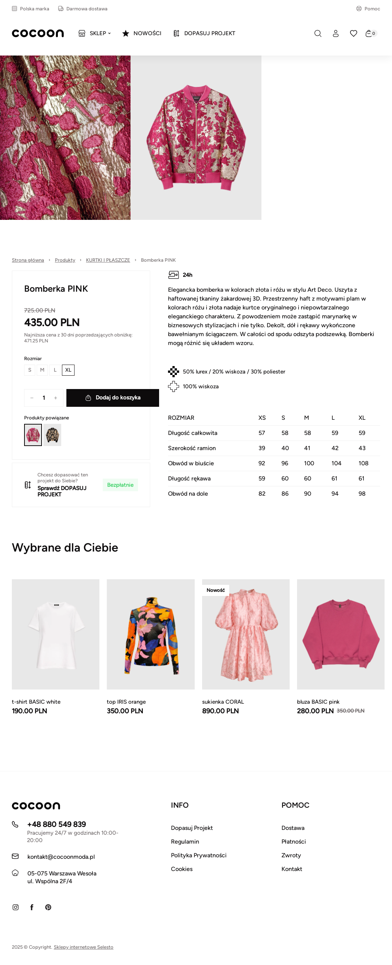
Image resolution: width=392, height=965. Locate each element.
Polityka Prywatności (199, 855)
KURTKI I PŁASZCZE (108, 260)
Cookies (181, 868)
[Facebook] (31, 907)
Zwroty (291, 855)
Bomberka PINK (158, 260)
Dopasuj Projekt (192, 827)
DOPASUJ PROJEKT (61, 491)
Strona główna (28, 260)
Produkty (65, 260)
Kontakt (291, 868)
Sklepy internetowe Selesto (83, 947)
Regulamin (185, 841)
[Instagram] (15, 907)
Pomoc (368, 8)
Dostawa (292, 827)
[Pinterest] (48, 907)
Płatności (293, 841)
